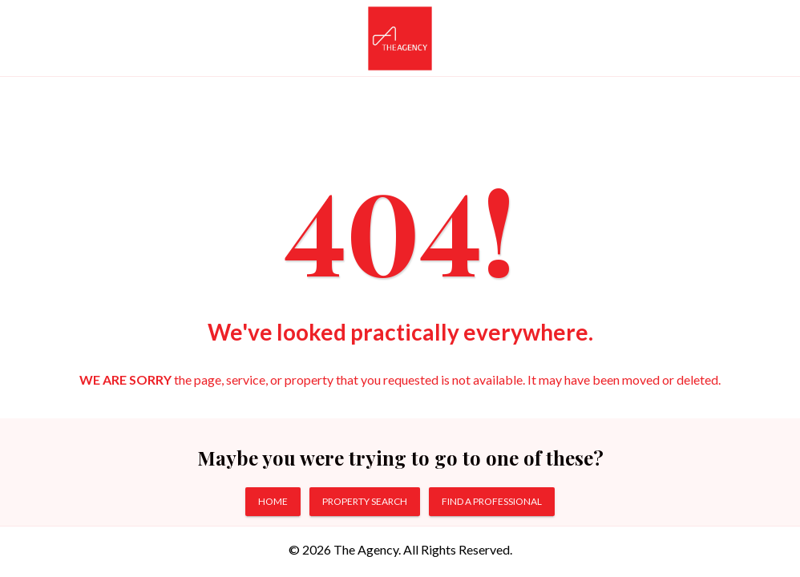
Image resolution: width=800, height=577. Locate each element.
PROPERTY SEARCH (364, 501)
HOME (273, 501)
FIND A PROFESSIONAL (492, 501)
